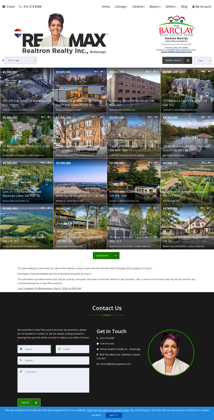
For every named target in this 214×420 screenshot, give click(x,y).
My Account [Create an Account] (202, 6)
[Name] (34, 349)
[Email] (72, 349)
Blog (184, 6)
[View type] (203, 60)
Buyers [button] (155, 6)
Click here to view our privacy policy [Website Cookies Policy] (108, 410)
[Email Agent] (9, 6)
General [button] (138, 6)
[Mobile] (53, 359)
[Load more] (106, 255)
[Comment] (53, 376)
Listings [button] (121, 6)
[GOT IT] (114, 415)
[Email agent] (120, 364)
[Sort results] (20, 60)
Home (106, 6)
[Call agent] (29, 6)
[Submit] (29, 397)
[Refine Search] (177, 60)
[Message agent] (120, 344)
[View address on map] (120, 356)
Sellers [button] (171, 6)
